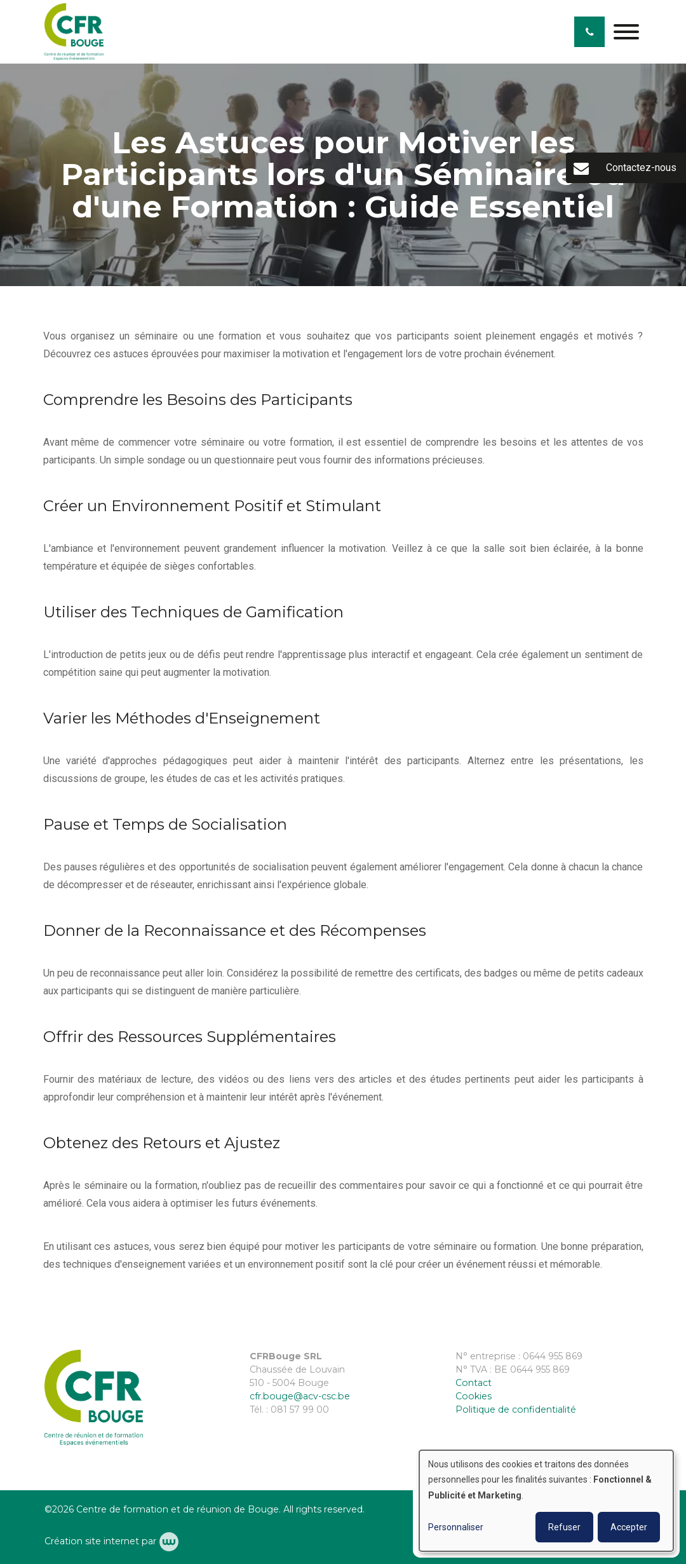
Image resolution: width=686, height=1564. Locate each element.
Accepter (628, 1527)
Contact (473, 1383)
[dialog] (546, 1500)
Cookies (473, 1396)
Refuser (564, 1527)
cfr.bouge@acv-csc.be (300, 1396)
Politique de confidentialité (515, 1409)
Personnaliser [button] (455, 1527)
